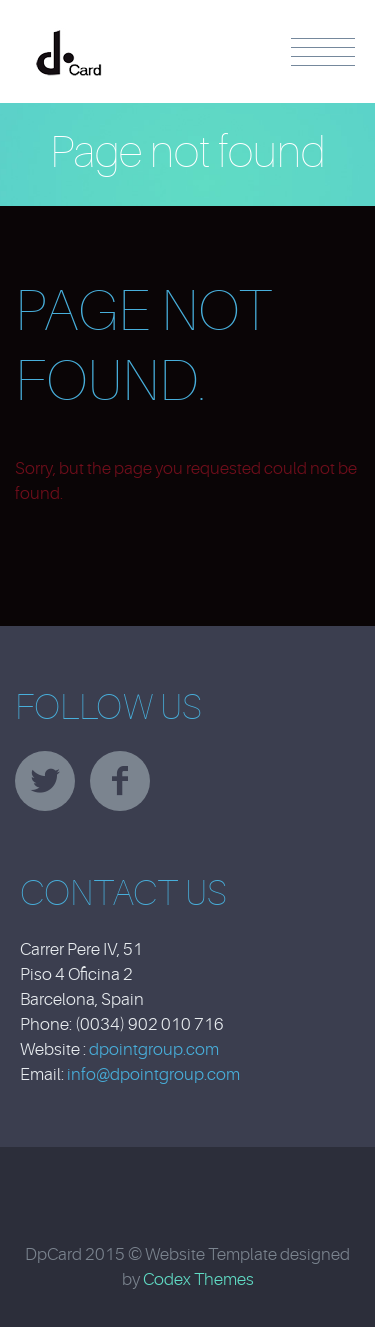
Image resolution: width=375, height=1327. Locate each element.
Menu (323, 52)
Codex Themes (198, 1279)
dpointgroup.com (154, 1049)
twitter (45, 781)
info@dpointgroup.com (153, 1074)
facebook (120, 781)
